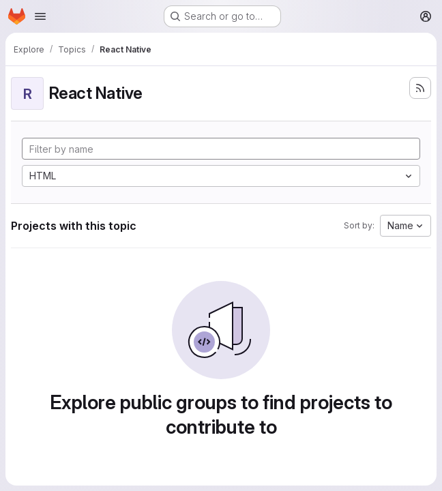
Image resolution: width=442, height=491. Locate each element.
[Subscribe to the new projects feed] (420, 88)
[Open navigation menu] (40, 16)
